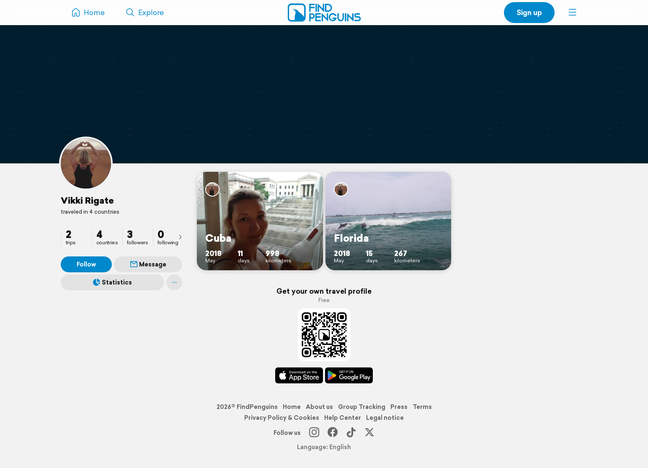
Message (148, 264)
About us (319, 407)
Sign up (529, 12)
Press (399, 407)
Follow (86, 264)
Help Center (342, 418)
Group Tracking (361, 407)
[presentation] (180, 237)
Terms (422, 407)
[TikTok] (351, 433)
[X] (369, 433)
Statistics (112, 282)
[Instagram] (314, 433)
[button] (573, 12)
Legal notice (385, 418)
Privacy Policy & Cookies (281, 418)
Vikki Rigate (87, 200)
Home (292, 407)
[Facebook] (333, 433)
